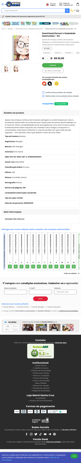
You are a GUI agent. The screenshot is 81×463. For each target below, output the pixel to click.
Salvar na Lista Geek (54, 71)
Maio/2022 (19, 162)
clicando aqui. (61, 343)
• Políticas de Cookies (40, 373)
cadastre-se (68, 5)
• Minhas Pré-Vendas (40, 386)
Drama (24, 177)
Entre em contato (53, 442)
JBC (13, 172)
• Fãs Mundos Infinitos (40, 388)
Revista (22, 136)
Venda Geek (40, 439)
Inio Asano (18, 152)
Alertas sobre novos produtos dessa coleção (60, 96)
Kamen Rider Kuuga (79, 251)
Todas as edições (71, 273)
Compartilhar (48, 104)
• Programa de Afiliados (40, 391)
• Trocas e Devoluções (40, 381)
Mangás (10, 29)
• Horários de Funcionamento (40, 401)
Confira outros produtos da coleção (57, 92)
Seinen (19, 182)
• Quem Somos (41, 365)
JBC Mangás (17, 146)
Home (3, 29)
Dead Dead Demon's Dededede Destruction (29, 29)
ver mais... (47, 48)
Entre (65, 3)
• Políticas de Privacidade (40, 370)
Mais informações (13, 212)
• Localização (40, 398)
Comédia (16, 177)
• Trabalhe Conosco (40, 368)
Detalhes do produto (14, 113)
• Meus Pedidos (40, 383)
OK (74, 456)
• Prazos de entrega (40, 378)
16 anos (26, 167)
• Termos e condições (40, 376)
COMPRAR (52, 65)
